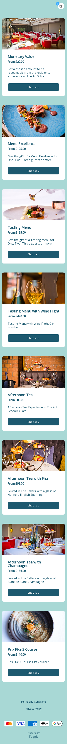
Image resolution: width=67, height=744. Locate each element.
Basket (61, 4)
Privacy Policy (33, 708)
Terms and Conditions (33, 701)
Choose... (34, 87)
